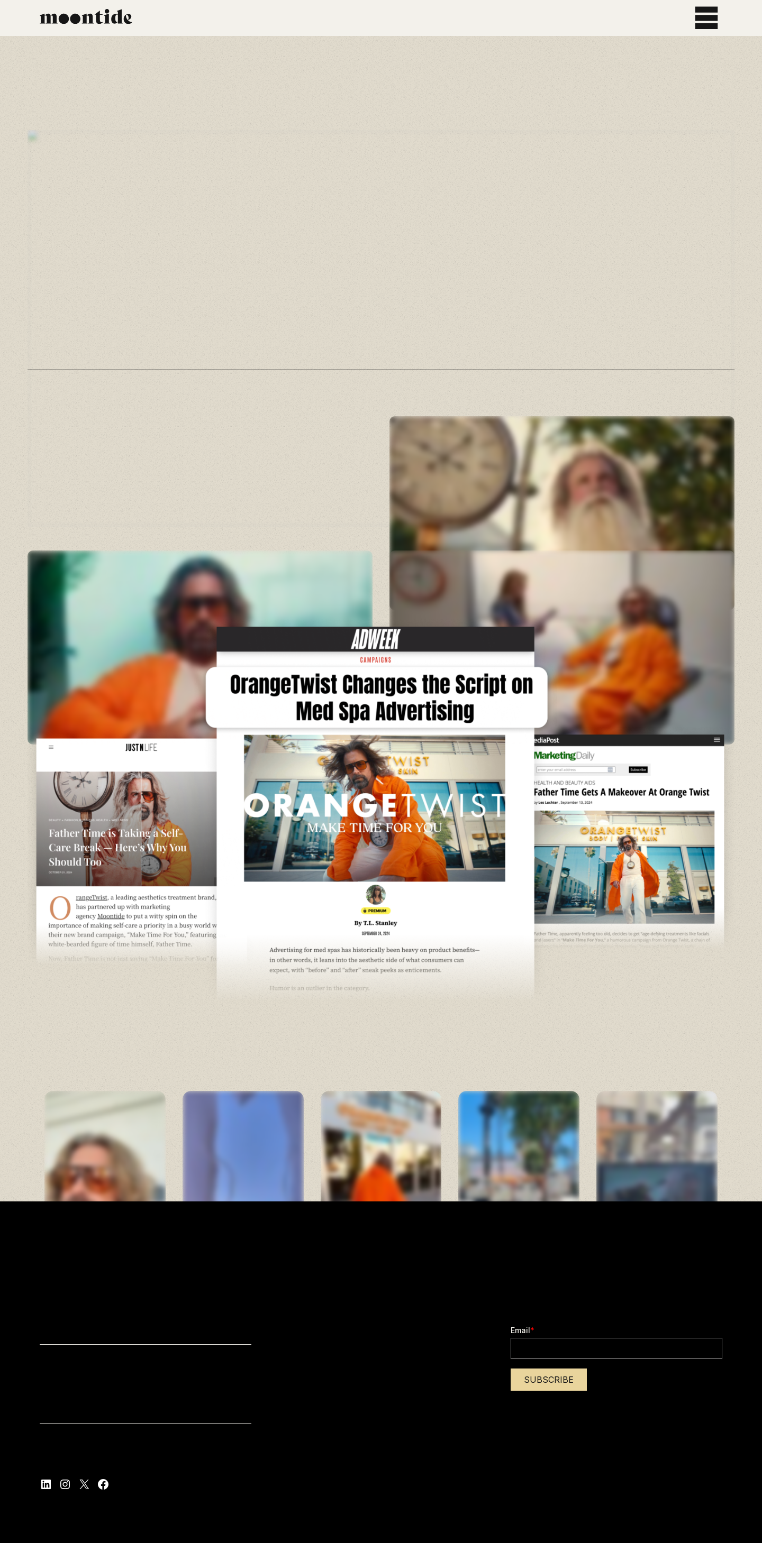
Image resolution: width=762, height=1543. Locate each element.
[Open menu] (706, 18)
